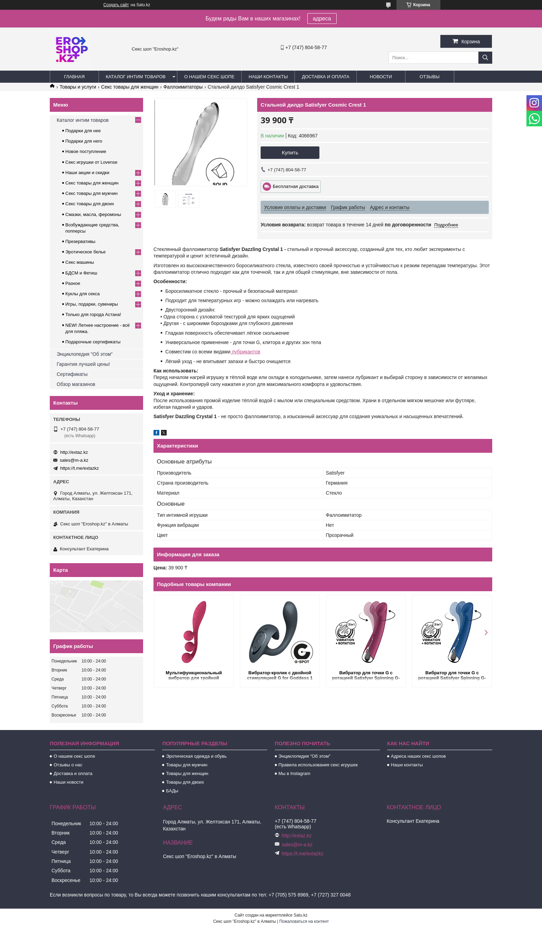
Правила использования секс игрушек (318, 764)
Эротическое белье (85, 251)
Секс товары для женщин (130, 87)
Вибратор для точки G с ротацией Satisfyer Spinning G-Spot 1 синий (452, 676)
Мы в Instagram (294, 773)
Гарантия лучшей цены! (83, 364)
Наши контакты (268, 76)
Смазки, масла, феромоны (93, 214)
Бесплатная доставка (296, 186)
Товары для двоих (185, 782)
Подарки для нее (83, 130)
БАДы (172, 790)
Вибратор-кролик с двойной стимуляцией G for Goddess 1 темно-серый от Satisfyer (280, 676)
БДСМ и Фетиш (81, 273)
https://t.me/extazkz (79, 468)
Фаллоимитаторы (183, 87)
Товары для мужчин (186, 764)
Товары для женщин (187, 773)
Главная (74, 76)
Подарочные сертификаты (92, 341)
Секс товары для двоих (89, 203)
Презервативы (80, 241)
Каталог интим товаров (136, 76)
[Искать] (485, 58)
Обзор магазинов (76, 384)
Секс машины (79, 262)
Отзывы (429, 76)
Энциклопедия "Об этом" (85, 354)
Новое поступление (85, 151)
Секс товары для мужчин (91, 193)
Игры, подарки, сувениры (91, 304)
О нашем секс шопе (209, 76)
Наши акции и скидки (87, 172)
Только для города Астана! (93, 314)
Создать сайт (116, 4)
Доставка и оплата (325, 76)
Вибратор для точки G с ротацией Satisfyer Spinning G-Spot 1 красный (366, 676)
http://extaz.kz (74, 452)
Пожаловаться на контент (304, 921)
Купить (290, 152)
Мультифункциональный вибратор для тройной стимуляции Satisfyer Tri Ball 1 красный (193, 676)
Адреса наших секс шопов (418, 756)
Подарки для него (83, 141)
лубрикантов (245, 351)
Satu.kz (300, 915)
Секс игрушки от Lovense (91, 162)
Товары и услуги (77, 87)
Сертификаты (72, 374)
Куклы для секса (82, 293)
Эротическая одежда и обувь (196, 756)
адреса (322, 18)
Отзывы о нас (68, 764)
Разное (72, 283)
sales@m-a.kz (74, 460)
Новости (381, 76)
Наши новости (68, 782)
